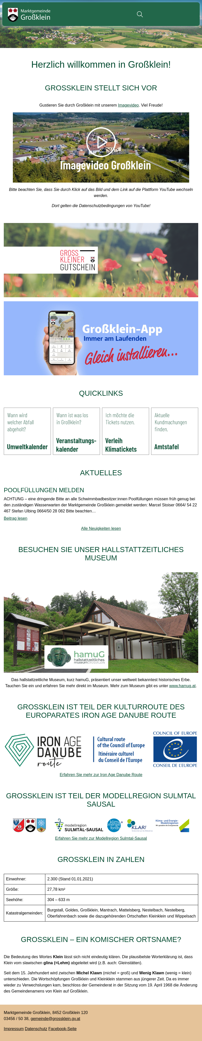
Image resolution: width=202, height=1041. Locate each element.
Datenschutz (36, 1029)
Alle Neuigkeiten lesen (101, 528)
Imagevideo (128, 105)
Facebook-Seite (62, 1029)
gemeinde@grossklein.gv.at (55, 1019)
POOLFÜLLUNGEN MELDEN (44, 490)
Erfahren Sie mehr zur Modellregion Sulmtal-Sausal (101, 838)
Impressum (14, 1029)
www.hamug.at (182, 686)
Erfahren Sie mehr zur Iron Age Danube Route (101, 775)
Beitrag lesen (15, 518)
